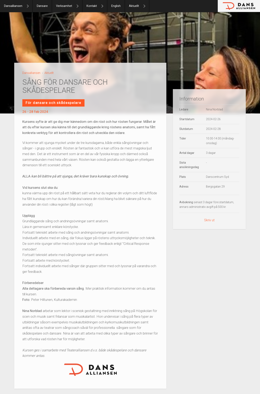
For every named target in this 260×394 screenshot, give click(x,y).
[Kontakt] (104, 6)
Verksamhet (64, 6)
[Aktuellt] (146, 6)
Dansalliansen (13, 6)
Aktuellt (134, 6)
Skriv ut (209, 220)
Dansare (42, 6)
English (116, 6)
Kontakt (92, 6)
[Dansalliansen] (29, 6)
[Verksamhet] (79, 6)
